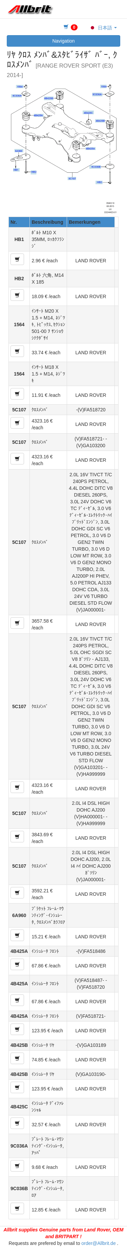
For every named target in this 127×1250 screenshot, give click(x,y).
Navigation (63, 41)
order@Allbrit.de (98, 1243)
